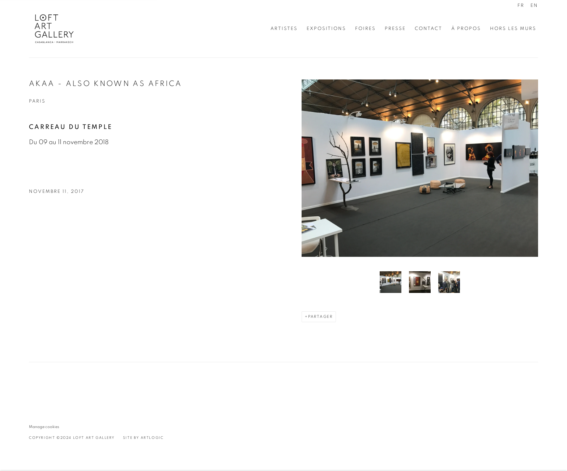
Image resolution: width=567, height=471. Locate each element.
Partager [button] (320, 317)
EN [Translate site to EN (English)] (534, 5)
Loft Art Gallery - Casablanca (54, 28)
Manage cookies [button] (44, 427)
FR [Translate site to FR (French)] (520, 5)
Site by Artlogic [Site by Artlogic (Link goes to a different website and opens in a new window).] (143, 438)
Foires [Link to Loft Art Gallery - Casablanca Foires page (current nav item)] (365, 28)
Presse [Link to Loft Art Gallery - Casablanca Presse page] (395, 28)
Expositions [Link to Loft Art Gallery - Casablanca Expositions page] (326, 28)
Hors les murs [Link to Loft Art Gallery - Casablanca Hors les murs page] (513, 28)
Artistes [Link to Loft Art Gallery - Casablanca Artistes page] (284, 28)
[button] (390, 282)
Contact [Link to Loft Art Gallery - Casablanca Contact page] (428, 28)
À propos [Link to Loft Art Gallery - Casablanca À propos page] (466, 28)
